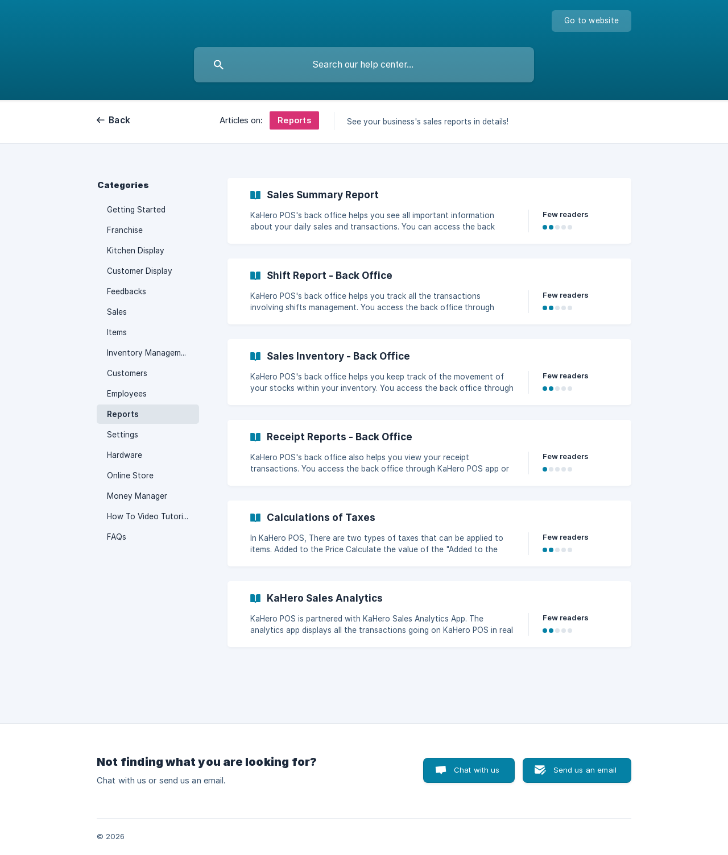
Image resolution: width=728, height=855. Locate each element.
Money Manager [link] (137, 496)
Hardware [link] (124, 455)
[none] (591, 21)
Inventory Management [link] (150, 352)
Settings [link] (122, 434)
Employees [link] (127, 393)
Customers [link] (127, 373)
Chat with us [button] (477, 769)
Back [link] (119, 120)
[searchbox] (364, 64)
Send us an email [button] (585, 769)
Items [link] (117, 332)
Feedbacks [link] (126, 291)
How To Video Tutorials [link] (150, 516)
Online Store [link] (130, 475)
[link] (429, 211)
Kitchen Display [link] (135, 250)
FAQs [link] (116, 536)
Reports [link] (123, 414)
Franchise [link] (125, 230)
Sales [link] (117, 311)
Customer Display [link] (139, 271)
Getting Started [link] (136, 209)
